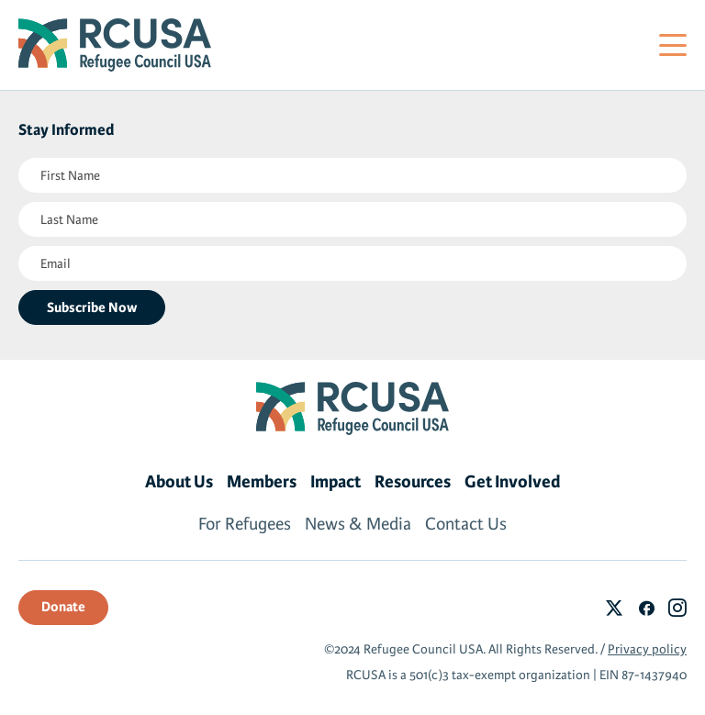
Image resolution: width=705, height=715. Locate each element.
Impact (335, 482)
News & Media (358, 524)
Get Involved (512, 482)
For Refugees (244, 524)
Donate (63, 606)
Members (262, 482)
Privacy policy (647, 649)
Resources (413, 482)
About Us (179, 482)
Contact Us (466, 524)
